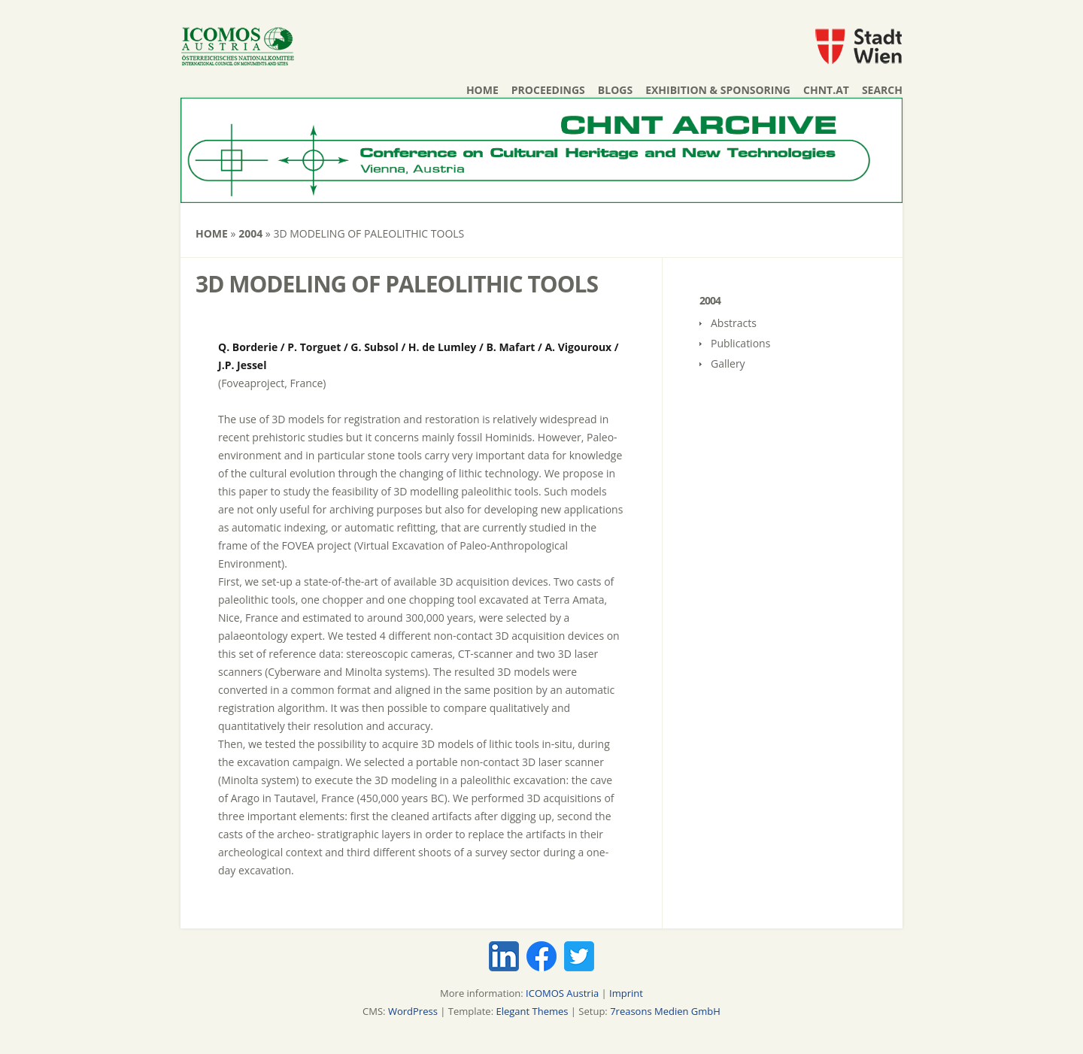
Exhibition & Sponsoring (717, 90)
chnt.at (826, 90)
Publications (740, 343)
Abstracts (734, 323)
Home (482, 90)
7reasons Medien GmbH (665, 1011)
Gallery (728, 363)
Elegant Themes (532, 1011)
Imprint (626, 993)
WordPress (413, 1011)
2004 (250, 233)
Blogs (615, 90)
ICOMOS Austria (562, 993)
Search (882, 90)
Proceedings (548, 90)
